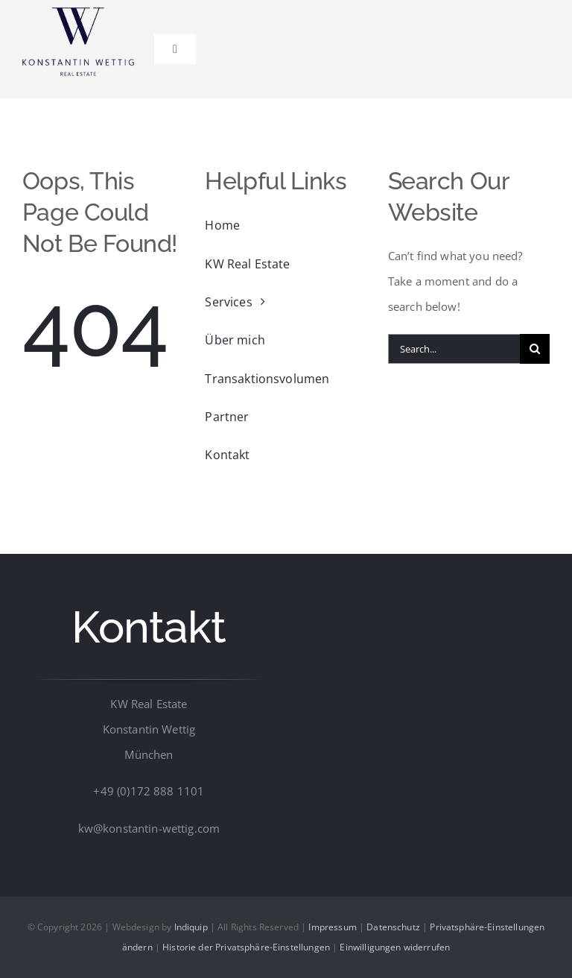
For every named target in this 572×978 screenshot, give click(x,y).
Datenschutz (393, 927)
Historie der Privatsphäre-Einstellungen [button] (246, 947)
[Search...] (454, 349)
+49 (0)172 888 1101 (148, 790)
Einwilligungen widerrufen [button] (395, 947)
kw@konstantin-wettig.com (149, 828)
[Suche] (535, 349)
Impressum (332, 927)
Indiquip (191, 927)
